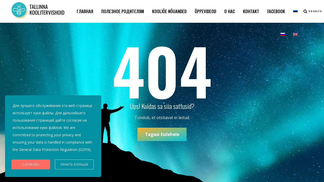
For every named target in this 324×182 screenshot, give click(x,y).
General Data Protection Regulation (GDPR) (55, 149)
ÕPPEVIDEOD (205, 11)
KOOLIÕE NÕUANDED (169, 11)
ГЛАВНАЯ (85, 11)
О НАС (229, 11)
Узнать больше (74, 164)
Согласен (30, 164)
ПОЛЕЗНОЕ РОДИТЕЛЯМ (122, 11)
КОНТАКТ (251, 11)
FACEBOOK (276, 11)
